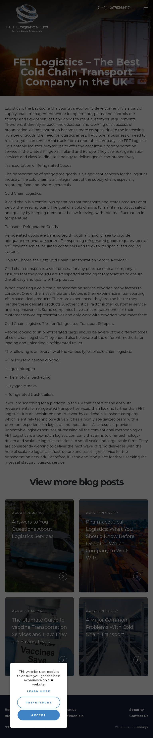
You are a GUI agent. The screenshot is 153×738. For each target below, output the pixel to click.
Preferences (39, 702)
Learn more (38, 691)
